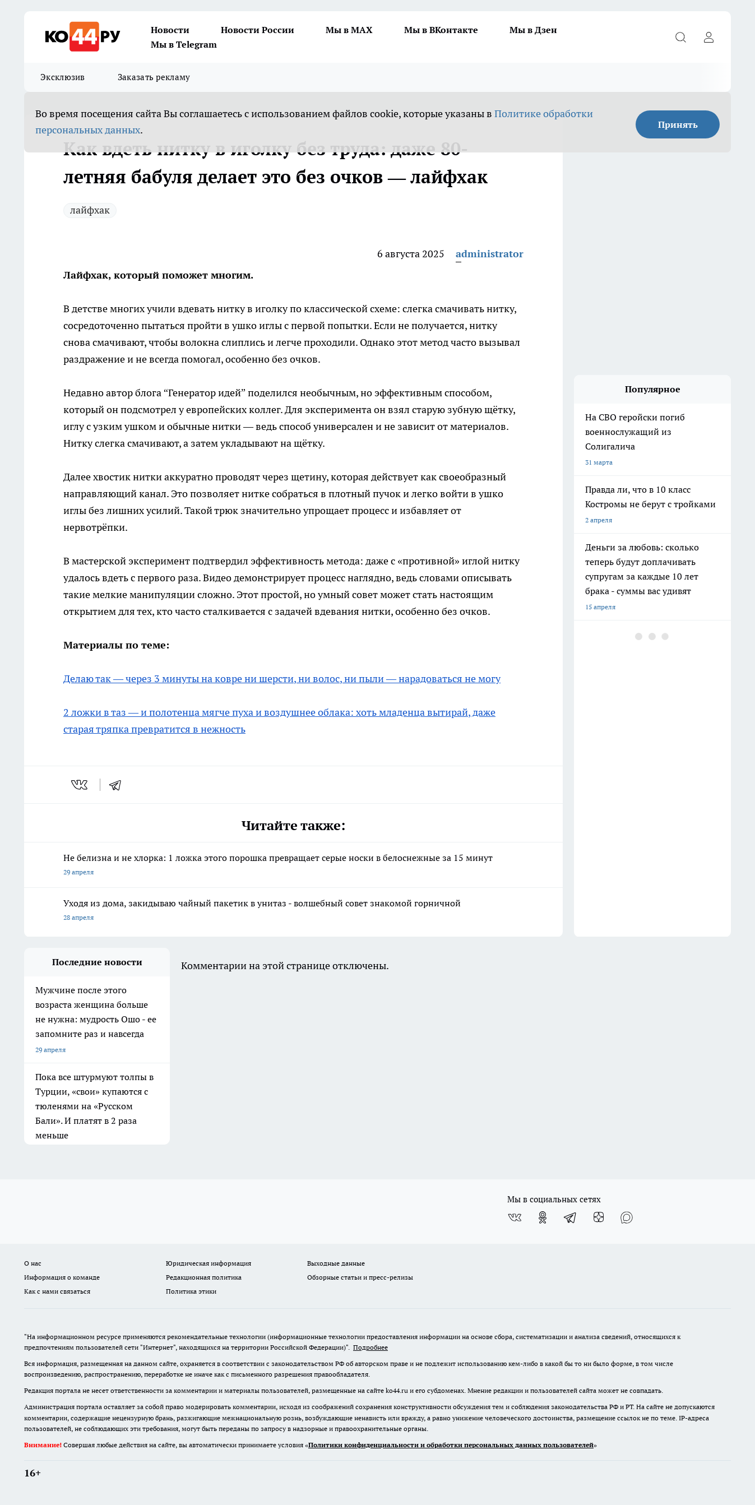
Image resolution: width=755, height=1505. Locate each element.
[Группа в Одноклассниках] (543, 1217)
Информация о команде (62, 1277)
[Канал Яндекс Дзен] (599, 1217)
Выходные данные (336, 1263)
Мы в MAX (349, 29)
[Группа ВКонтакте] (515, 1217)
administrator (490, 253)
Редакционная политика (204, 1277)
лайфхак (90, 209)
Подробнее (370, 1347)
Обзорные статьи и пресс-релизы (360, 1277)
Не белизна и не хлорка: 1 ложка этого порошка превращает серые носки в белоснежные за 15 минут (293, 865)
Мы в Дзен (533, 29)
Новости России (257, 29)
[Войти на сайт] (708, 37)
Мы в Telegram (184, 44)
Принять (678, 124)
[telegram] (119, 785)
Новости (170, 29)
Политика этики (191, 1291)
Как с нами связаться (57, 1291)
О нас (32, 1263)
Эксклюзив (62, 77)
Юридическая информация (208, 1263)
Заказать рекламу (154, 77)
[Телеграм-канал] (571, 1217)
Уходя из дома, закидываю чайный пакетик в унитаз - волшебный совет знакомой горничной (293, 911)
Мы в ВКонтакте (441, 29)
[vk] (80, 785)
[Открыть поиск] (680, 37)
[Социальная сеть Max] (627, 1217)
